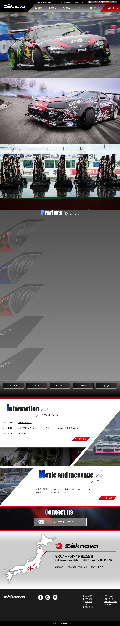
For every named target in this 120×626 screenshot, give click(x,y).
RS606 (37, 386)
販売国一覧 (95, 8)
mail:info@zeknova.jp (44, 2)
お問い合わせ (112, 8)
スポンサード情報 (65, 2)
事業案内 (52, 8)
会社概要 (38, 8)
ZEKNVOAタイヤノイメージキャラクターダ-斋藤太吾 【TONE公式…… (48, 428)
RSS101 (13, 386)
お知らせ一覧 (108, 599)
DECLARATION (25, 423)
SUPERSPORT (60, 386)
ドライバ (22, 433)
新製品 (83, 386)
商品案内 (66, 8)
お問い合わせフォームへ (63, 522)
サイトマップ (79, 2)
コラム (79, 8)
